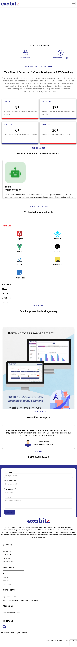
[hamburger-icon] (73, 3)
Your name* (38, 513)
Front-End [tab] (6, 282)
